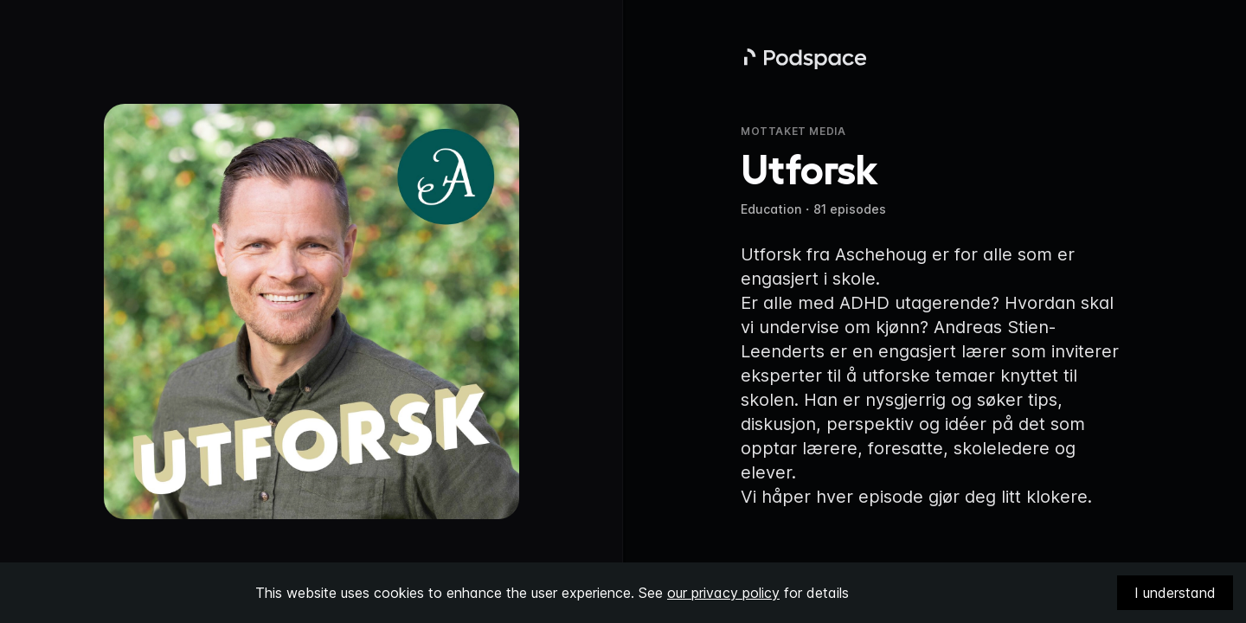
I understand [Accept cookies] (1175, 592)
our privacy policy (723, 592)
